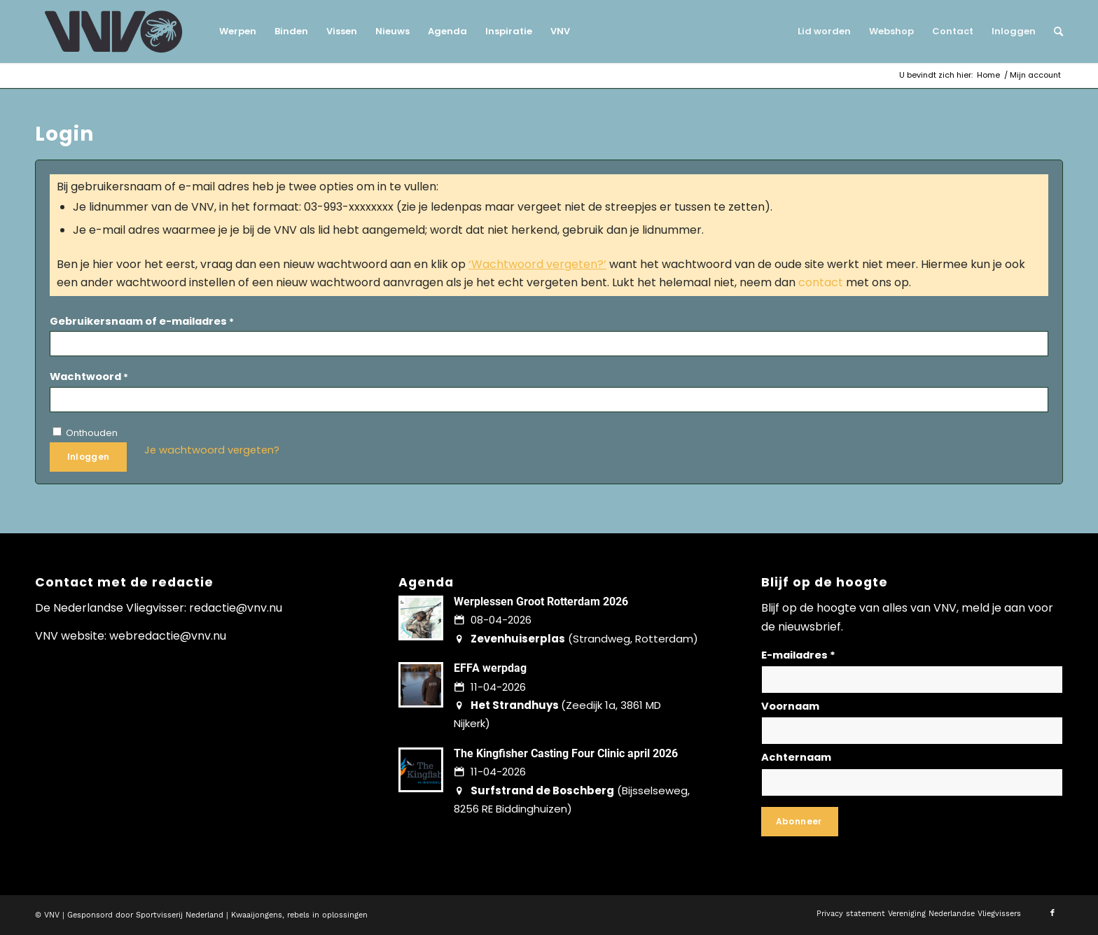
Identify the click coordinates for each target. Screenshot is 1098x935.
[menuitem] (237, 31)
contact (820, 282)
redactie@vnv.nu (235, 608)
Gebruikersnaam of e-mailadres (142, 321)
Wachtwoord (89, 377)
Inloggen (88, 457)
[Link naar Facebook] (1052, 913)
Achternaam (796, 757)
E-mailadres (798, 655)
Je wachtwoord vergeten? (211, 450)
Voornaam (790, 706)
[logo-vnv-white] (114, 31)
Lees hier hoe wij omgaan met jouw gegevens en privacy (943, 817)
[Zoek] (1054, 31)
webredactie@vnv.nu (167, 636)
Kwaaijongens (256, 915)
